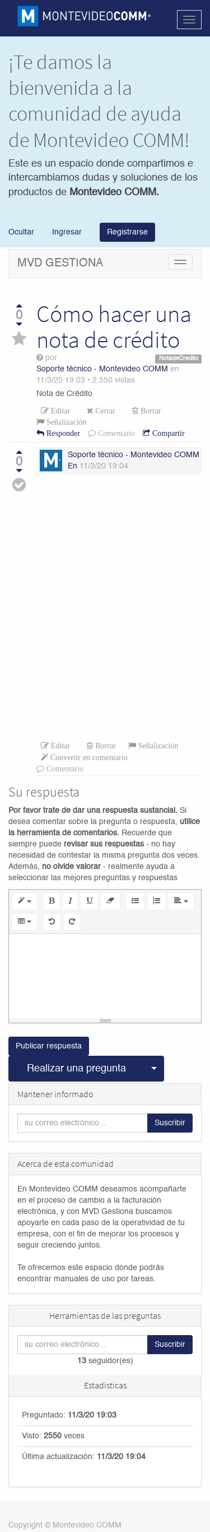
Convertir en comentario (88, 757)
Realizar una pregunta (76, 1069)
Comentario (115, 433)
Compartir (167, 433)
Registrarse (127, 232)
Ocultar (21, 232)
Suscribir (170, 1123)
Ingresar (66, 232)
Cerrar (104, 411)
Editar (59, 411)
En (72, 466)
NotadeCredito (178, 358)
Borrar (149, 411)
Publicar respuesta (49, 1046)
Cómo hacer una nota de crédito (114, 326)
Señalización (65, 422)
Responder (62, 433)
